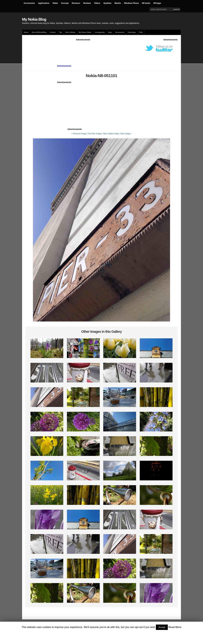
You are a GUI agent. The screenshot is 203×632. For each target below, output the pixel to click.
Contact (53, 32)
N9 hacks (146, 3)
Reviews (87, 3)
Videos (97, 3)
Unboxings (132, 32)
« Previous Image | (79, 134)
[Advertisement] (83, 48)
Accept (161, 627)
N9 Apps (157, 3)
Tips (60, 32)
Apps (110, 32)
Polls (141, 32)
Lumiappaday (100, 32)
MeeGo (118, 3)
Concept (65, 3)
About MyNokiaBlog (39, 32)
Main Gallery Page (111, 134)
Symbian (107, 3)
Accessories (29, 3)
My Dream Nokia (85, 32)
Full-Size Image (94, 134)
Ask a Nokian (70, 32)
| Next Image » (125, 134)
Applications (43, 3)
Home (26, 32)
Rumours (76, 3)
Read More (174, 627)
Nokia (55, 3)
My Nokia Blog (34, 19)
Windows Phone (131, 3)
